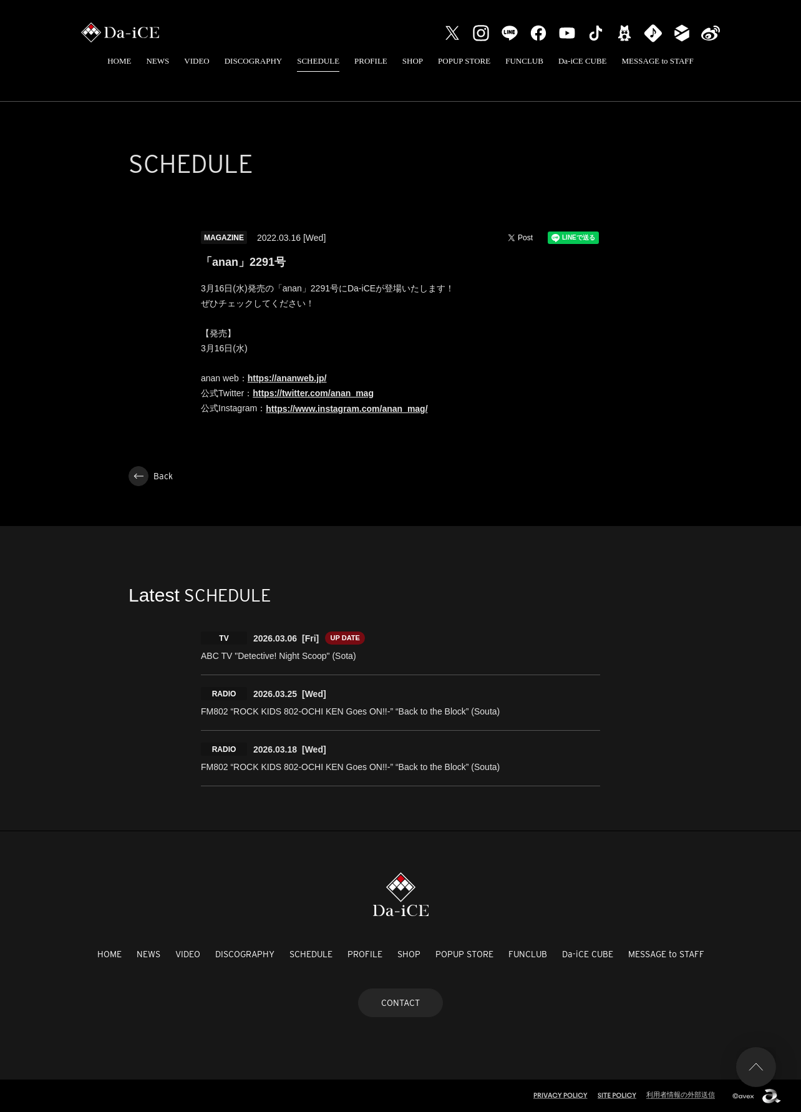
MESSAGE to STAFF (658, 61)
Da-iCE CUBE (582, 61)
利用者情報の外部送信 (680, 1094)
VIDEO (196, 61)
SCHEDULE (318, 61)
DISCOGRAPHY (253, 61)
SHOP (412, 61)
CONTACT (400, 1003)
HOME (119, 61)
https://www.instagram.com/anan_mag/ (346, 409)
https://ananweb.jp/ (287, 378)
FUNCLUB (524, 61)
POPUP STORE (464, 61)
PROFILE (370, 61)
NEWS (157, 61)
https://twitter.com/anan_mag (313, 393)
